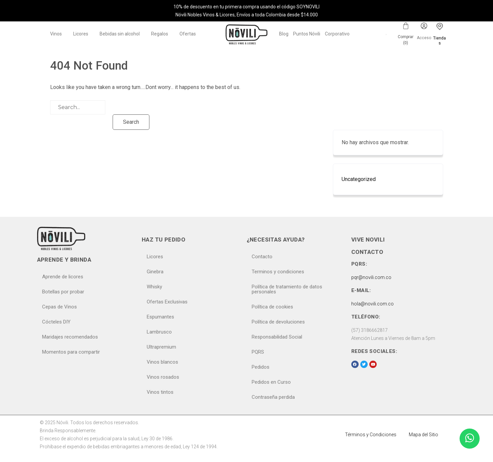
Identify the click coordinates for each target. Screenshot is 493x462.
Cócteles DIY (56, 322)
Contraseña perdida (273, 397)
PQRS (258, 352)
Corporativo (337, 33)
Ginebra (155, 272)
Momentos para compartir (71, 352)
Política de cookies (272, 307)
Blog (283, 33)
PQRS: (359, 264)
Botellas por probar (63, 292)
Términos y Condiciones (370, 434)
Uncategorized (359, 179)
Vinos (56, 33)
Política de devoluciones (278, 322)
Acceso (424, 38)
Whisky (154, 287)
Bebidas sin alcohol (120, 33)
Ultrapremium (161, 347)
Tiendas (439, 40)
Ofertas (187, 33)
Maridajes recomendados (70, 337)
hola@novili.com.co (372, 303)
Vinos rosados (163, 377)
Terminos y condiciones (278, 272)
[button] (57, 33)
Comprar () (405, 39)
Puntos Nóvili (306, 33)
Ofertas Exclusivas (167, 302)
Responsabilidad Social (277, 337)
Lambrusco (159, 332)
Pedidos (260, 367)
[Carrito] (405, 25)
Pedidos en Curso (271, 382)
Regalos (159, 33)
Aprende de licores (62, 277)
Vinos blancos (162, 362)
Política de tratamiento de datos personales (287, 289)
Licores (80, 33)
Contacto (262, 257)
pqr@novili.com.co (371, 277)
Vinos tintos (160, 392)
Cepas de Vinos (59, 307)
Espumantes (160, 317)
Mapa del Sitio (423, 434)
